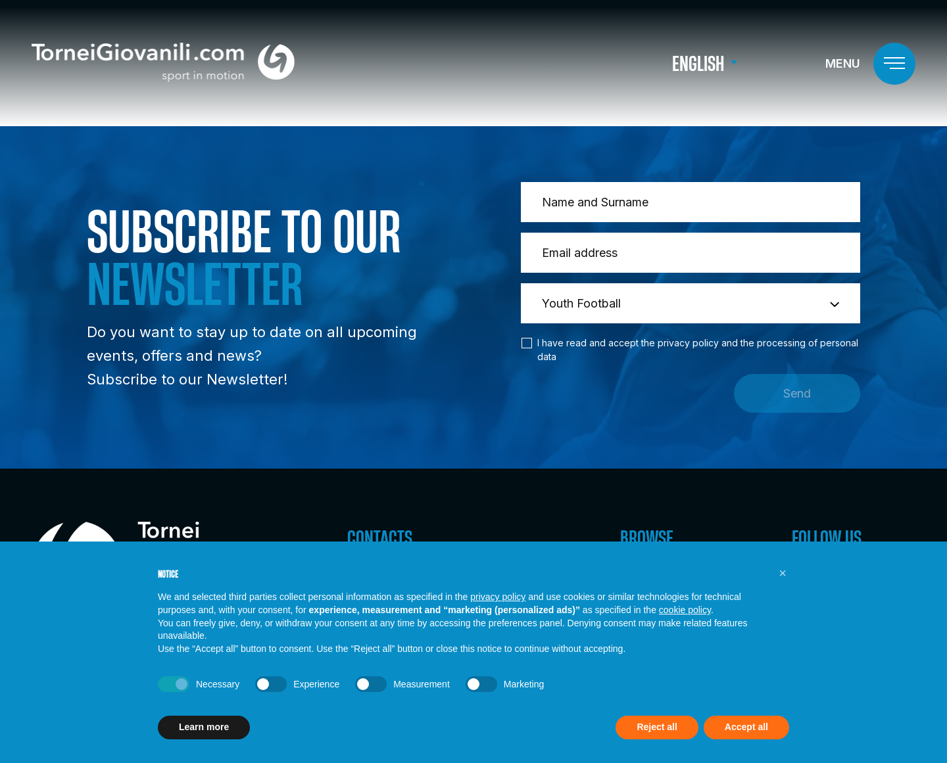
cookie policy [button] (685, 610)
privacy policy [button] (497, 596)
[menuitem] (705, 64)
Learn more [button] (204, 727)
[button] (782, 573)
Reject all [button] (657, 727)
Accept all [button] (746, 727)
